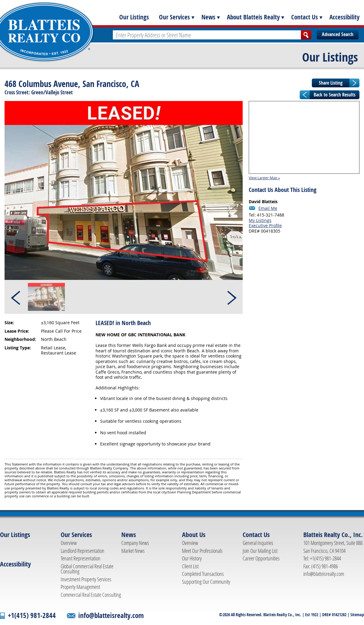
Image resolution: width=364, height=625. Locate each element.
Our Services (174, 17)
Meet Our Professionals (202, 550)
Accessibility (344, 17)
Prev (16, 297)
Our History (192, 558)
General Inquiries (258, 542)
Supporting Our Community (206, 581)
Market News (133, 550)
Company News (135, 542)
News (208, 17)
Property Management (80, 586)
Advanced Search (337, 34)
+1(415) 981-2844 (32, 615)
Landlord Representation (82, 550)
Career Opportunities (261, 558)
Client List (190, 566)
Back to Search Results (335, 94)
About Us (193, 534)
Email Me (267, 208)
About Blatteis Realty (253, 17)
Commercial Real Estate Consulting (91, 594)
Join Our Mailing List (260, 550)
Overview (69, 542)
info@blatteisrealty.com (323, 573)
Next (231, 297)
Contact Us (304, 17)
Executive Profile (265, 225)
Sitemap (357, 614)
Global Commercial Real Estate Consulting (87, 569)
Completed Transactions (203, 573)
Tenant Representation (80, 558)
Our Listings (134, 17)
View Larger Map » (264, 177)
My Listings (260, 220)
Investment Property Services (86, 579)
